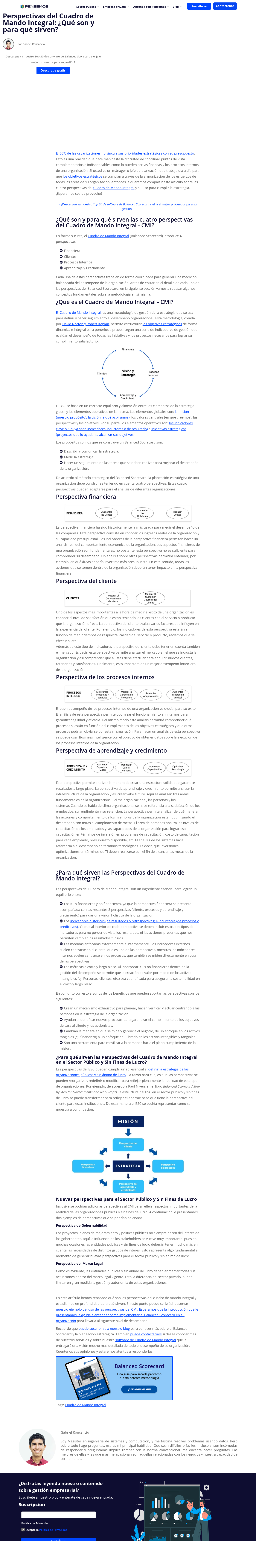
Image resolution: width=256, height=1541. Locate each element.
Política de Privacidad (53, 1478)
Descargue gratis (53, 83)
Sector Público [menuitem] (86, 6)
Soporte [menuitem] (117, 1524)
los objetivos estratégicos (82, 124)
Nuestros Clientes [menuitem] (31, 1524)
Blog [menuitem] (176, 6)
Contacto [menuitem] (140, 1524)
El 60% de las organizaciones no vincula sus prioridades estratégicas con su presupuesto (125, 101)
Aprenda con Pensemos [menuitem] (149, 6)
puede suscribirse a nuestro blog (104, 1276)
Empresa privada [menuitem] (115, 6)
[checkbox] (58, 1478)
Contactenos (225, 6)
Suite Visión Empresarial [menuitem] (93, 1524)
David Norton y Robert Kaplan (85, 272)
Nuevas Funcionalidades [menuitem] (60, 1524)
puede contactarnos (146, 1282)
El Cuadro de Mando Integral (78, 260)
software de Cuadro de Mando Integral (145, 1288)
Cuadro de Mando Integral (113, 136)
